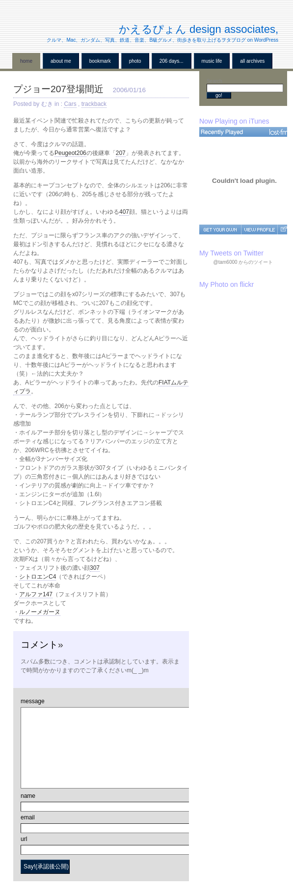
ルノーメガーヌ (39, 612)
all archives (252, 61)
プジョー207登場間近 (58, 89)
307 (95, 567)
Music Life (212, 61)
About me (61, 61)
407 (124, 211)
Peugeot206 (70, 153)
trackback (94, 104)
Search (214, 81)
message (33, 701)
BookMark (100, 61)
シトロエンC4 (37, 576)
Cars (70, 104)
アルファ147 (36, 594)
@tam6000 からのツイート (243, 262)
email (28, 817)
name (28, 795)
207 (121, 153)
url (24, 839)
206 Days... (172, 61)
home (26, 61)
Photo (135, 61)
